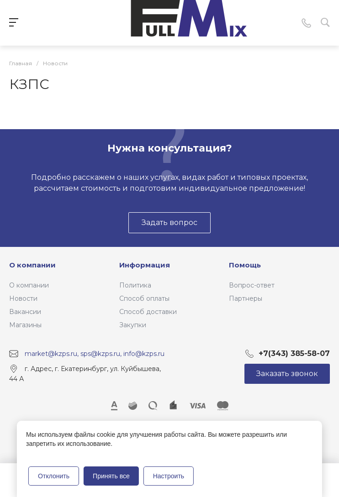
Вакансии (25, 312)
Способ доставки (148, 312)
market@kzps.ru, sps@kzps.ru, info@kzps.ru (94, 354)
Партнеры (245, 298)
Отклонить (53, 476)
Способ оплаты (144, 298)
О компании (32, 265)
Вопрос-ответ (252, 285)
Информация (144, 265)
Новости (23, 298)
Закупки (132, 325)
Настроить (168, 476)
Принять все (111, 476)
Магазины (25, 325)
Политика (135, 285)
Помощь (245, 265)
